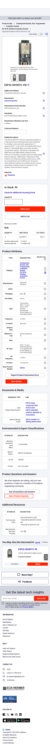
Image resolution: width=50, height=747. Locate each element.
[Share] (46, 34)
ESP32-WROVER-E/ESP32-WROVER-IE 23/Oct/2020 (33, 412)
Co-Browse (8, 680)
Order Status (7, 651)
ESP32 (22, 368)
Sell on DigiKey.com (10, 625)
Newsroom (7, 636)
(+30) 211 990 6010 (12, 673)
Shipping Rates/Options (11, 654)
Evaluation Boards (12, 26)
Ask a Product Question (19, 496)
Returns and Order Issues (12, 657)
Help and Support (9, 648)
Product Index (7, 24)
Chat (6, 669)
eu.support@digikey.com (14, 676)
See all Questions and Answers (22, 492)
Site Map (6, 631)
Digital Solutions (9, 633)
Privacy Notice (27, 607)
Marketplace (7, 622)
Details (37, 564)
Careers (5, 628)
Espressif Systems (10, 101)
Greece (6, 730)
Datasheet (9, 175)
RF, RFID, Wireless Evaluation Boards (15, 29)
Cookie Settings (8, 743)
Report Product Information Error (25, 375)
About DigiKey (8, 619)
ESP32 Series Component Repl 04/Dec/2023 (32, 405)
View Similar (16, 381)
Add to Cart (25, 209)
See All (37, 542)
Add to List (25, 216)
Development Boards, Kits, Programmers (30, 24)
